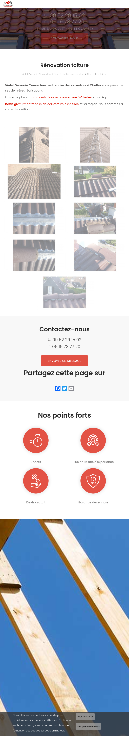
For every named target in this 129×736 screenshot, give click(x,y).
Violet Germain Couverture (37, 74)
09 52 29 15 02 (66, 340)
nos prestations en (62, 97)
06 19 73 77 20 (66, 347)
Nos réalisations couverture (69, 74)
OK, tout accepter (85, 716)
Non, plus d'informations (88, 726)
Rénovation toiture (97, 74)
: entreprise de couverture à (42, 104)
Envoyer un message (64, 361)
